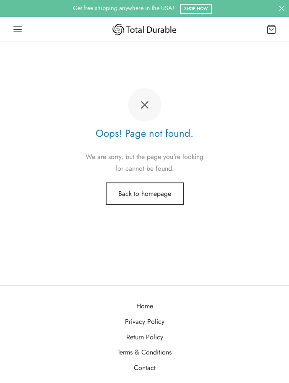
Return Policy (144, 337)
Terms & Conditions (144, 352)
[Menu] (18, 29)
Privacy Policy (144, 321)
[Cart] (271, 29)
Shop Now (196, 8)
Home (144, 306)
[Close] (282, 8)
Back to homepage (144, 193)
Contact (145, 368)
